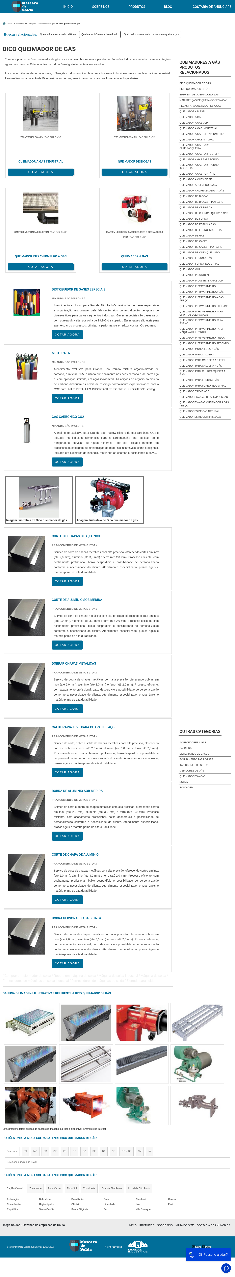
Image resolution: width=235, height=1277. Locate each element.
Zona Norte (35, 1090)
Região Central (15, 1090)
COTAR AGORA (23, 170)
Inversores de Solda (194, 765)
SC (74, 1053)
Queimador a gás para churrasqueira (194, 147)
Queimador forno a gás (196, 258)
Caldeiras (186, 748)
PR (65, 1053)
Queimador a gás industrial (198, 128)
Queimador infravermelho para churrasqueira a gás (151, 34)
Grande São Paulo (112, 1090)
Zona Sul (72, 1090)
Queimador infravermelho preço (202, 337)
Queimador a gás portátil (197, 173)
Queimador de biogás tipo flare (201, 202)
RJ (25, 1053)
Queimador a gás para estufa (199, 153)
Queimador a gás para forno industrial (199, 167)
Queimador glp (190, 269)
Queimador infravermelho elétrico (58, 34)
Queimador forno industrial (199, 263)
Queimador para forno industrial (203, 385)
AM (139, 1053)
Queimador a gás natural (197, 139)
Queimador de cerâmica (196, 207)
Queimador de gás (192, 235)
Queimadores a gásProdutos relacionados (200, 67)
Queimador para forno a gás (199, 380)
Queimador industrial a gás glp (201, 280)
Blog (168, 7)
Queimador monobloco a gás (199, 349)
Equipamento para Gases (196, 759)
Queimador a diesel (193, 111)
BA (103, 1053)
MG (35, 1053)
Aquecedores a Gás (193, 742)
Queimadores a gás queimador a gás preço (204, 404)
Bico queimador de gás (195, 83)
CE (113, 1053)
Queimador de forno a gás (198, 224)
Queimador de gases (194, 241)
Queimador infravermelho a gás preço (202, 299)
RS (84, 1053)
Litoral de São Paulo (139, 1090)
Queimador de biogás (194, 196)
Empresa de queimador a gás (199, 94)
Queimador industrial (195, 275)
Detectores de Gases (194, 753)
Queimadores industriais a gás (200, 416)
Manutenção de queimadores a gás (203, 100)
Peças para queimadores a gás (200, 105)
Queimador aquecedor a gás (199, 185)
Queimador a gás (191, 117)
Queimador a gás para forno (199, 159)
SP (55, 1053)
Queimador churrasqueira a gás (202, 190)
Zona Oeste (54, 1090)
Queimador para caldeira (197, 354)
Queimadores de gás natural (199, 411)
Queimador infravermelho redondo (99, 34)
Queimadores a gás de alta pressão (204, 397)
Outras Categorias (200, 731)
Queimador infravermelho (198, 286)
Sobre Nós (100, 7)
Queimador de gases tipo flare (201, 247)
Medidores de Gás (192, 770)
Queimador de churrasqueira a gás (204, 213)
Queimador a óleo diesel (196, 179)
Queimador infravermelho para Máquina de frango (201, 330)
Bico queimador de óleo (196, 89)
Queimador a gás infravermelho (202, 134)
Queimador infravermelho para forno (201, 322)
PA (149, 1053)
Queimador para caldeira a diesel (202, 360)
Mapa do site (185, 1127)
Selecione (12, 1053)
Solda (184, 782)
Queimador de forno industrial (201, 230)
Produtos (137, 7)
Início (68, 7)
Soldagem (186, 787)
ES (45, 1053)
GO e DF (126, 1053)
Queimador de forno (194, 218)
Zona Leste (89, 1090)
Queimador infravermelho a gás (202, 292)
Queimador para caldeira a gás (201, 365)
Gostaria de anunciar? (213, 1127)
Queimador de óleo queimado (200, 252)
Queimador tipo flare (194, 391)
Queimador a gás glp (194, 122)
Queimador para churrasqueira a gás (202, 373)
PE (94, 1053)
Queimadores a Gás (193, 776)
